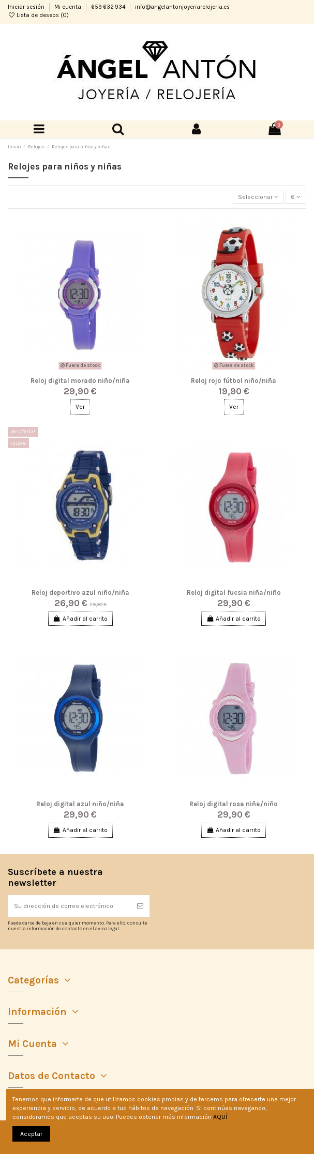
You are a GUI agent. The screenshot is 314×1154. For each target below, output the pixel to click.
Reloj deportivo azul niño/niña (80, 592)
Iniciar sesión (27, 7)
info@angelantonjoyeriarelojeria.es (182, 7)
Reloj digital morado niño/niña (80, 380)
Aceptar (31, 1133)
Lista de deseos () (38, 15)
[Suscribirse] (140, 906)
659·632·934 (109, 7)
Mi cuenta (68, 7)
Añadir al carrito (80, 618)
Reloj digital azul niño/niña (80, 804)
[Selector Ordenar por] (258, 197)
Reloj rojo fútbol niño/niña (233, 380)
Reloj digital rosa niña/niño (233, 804)
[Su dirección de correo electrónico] (69, 906)
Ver (80, 406)
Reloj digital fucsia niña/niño (234, 592)
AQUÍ (220, 1116)
